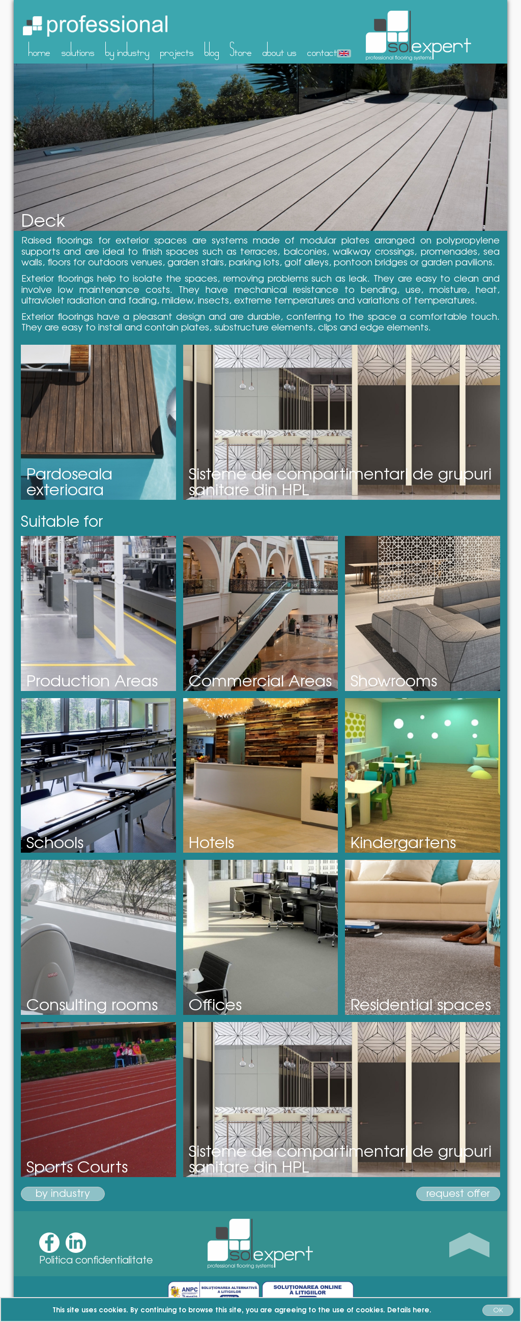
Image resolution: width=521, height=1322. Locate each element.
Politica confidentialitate (96, 1259)
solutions (78, 49)
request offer (458, 1193)
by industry (127, 49)
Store (241, 49)
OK (498, 1309)
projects (177, 49)
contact (322, 49)
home (39, 49)
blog (212, 49)
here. (422, 1309)
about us (280, 49)
